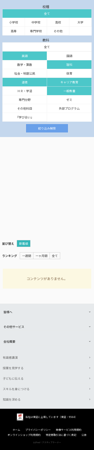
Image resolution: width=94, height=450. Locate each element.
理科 (69, 64)
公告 (84, 435)
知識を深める (12, 399)
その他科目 (24, 108)
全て (47, 13)
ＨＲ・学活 (24, 91)
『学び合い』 (25, 117)
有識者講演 (10, 357)
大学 (80, 22)
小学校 (13, 22)
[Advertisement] (47, 186)
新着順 (23, 243)
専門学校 (36, 31)
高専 (14, 31)
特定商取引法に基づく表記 (61, 435)
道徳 (25, 82)
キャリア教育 (69, 82)
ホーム (16, 429)
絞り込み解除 (47, 128)
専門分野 (25, 99)
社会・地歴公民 (24, 73)
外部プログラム (69, 108)
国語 (69, 56)
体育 (69, 73)
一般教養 (69, 91)
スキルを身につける (16, 389)
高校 (58, 22)
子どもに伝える (13, 378)
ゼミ (69, 99)
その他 (58, 31)
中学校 (35, 22)
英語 (25, 56)
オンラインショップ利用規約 (24, 435)
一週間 (26, 256)
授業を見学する (13, 368)
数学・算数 (24, 64)
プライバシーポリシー (38, 429)
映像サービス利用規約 (68, 429)
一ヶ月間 (41, 256)
